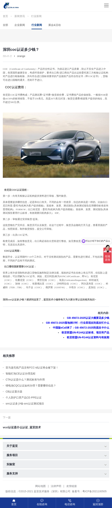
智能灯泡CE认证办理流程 (20, 373)
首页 (5, 16)
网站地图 (40, 486)
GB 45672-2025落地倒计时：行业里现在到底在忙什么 (77, 322)
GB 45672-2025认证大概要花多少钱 (88, 317)
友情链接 (71, 486)
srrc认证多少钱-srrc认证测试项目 (25, 403)
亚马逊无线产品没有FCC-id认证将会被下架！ (32, 367)
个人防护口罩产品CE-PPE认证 (24, 397)
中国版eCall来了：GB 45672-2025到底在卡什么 (81, 327)
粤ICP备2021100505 (94, 491)
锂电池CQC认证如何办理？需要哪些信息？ (31, 385)
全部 (5, 24)
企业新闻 (19, 24)
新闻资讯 (19, 16)
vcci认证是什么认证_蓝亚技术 (22, 427)
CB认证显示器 (14, 391)
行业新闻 (36, 16)
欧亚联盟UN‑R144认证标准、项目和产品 (85, 332)
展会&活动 (54, 24)
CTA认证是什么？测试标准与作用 (25, 379)
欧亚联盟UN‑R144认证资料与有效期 (88, 337)
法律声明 (56, 486)
